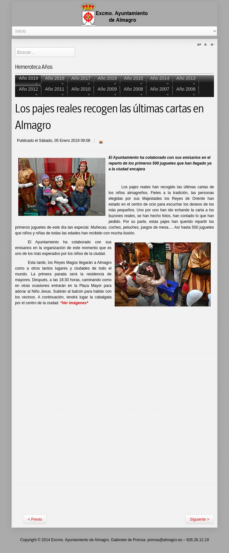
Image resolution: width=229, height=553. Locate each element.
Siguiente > (199, 519)
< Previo (35, 519)
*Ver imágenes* (74, 303)
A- (212, 44)
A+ (200, 44)
